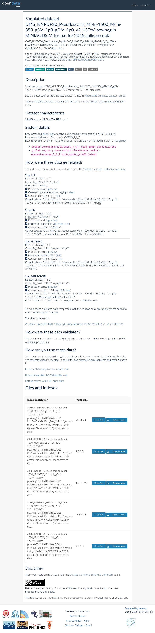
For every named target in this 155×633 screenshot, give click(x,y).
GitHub (68, 625)
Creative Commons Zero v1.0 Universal (91, 574)
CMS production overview (104, 169)
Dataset (29, 69)
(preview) (52, 189)
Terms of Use (77, 616)
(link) (71, 192)
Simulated (40, 69)
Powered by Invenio (136, 608)
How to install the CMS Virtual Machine (46, 375)
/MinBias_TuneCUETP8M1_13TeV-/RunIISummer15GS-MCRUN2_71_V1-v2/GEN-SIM (74, 324)
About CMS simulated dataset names (105, 95)
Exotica (50, 69)
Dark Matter (61, 69)
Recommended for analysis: (45, 134)
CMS (70, 69)
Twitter (79, 625)
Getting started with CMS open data (44, 381)
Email (89, 625)
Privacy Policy (73, 620)
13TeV (78, 69)
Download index (115, 420)
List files (98, 420)
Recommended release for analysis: (44, 137)
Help (86, 620)
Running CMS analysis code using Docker (47, 369)
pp (85, 69)
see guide (120, 140)
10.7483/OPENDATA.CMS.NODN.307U (83, 59)
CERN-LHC (93, 69)
